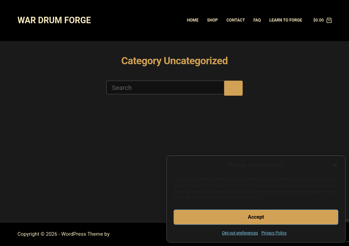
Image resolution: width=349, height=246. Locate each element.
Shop (212, 20)
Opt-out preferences (240, 233)
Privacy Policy (274, 233)
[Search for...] (165, 87)
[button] (335, 165)
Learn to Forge (285, 20)
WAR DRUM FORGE (54, 20)
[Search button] (233, 88)
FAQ (257, 20)
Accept (256, 217)
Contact (235, 20)
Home (192, 20)
